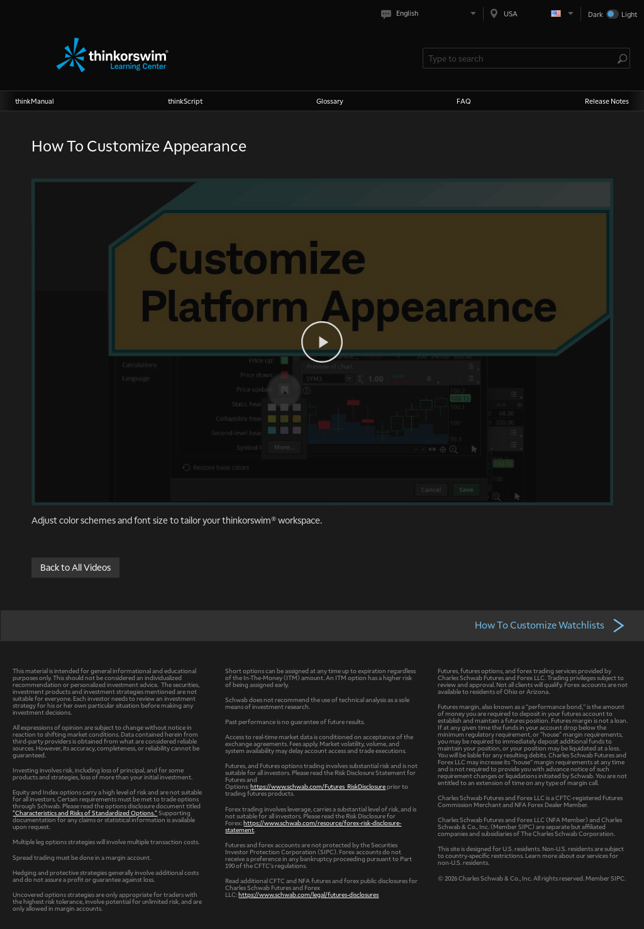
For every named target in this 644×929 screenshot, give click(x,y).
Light (629, 14)
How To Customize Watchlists (550, 624)
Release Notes (607, 101)
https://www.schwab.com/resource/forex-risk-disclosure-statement (313, 825)
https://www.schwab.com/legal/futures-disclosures (308, 894)
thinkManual (34, 101)
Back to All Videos (75, 566)
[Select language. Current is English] (431, 13)
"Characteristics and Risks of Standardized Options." (85, 812)
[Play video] (322, 342)
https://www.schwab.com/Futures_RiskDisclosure (318, 786)
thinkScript (185, 101)
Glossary (329, 101)
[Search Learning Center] (520, 58)
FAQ (464, 101)
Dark (595, 14)
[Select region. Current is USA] (532, 13)
